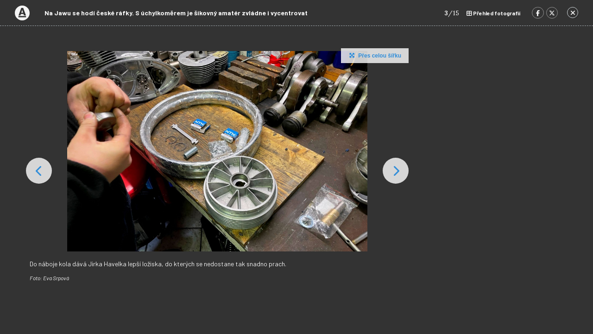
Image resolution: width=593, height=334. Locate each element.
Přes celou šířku (374, 55)
